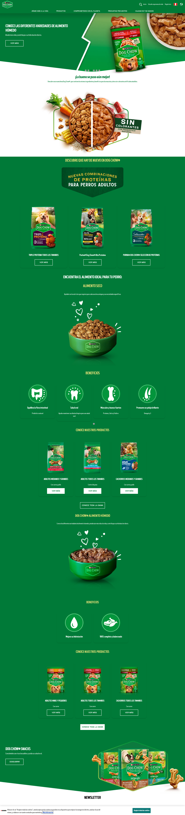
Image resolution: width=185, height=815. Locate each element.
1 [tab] (86, 70)
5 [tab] (96, 70)
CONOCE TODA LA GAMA (92, 505)
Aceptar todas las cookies (141, 810)
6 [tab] (99, 70)
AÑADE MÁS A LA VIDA (40, 11)
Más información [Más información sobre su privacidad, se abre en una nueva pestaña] (48, 812)
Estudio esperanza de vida (155, 4)
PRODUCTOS (60, 11)
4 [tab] (94, 70)
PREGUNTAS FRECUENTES (117, 11)
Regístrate (168, 4)
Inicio (144, 4)
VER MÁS (44, 262)
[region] (92, 810)
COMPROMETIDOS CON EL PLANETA (87, 11)
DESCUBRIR (14, 762)
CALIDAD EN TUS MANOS (144, 11)
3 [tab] (91, 70)
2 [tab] (88, 70)
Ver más (14, 40)
